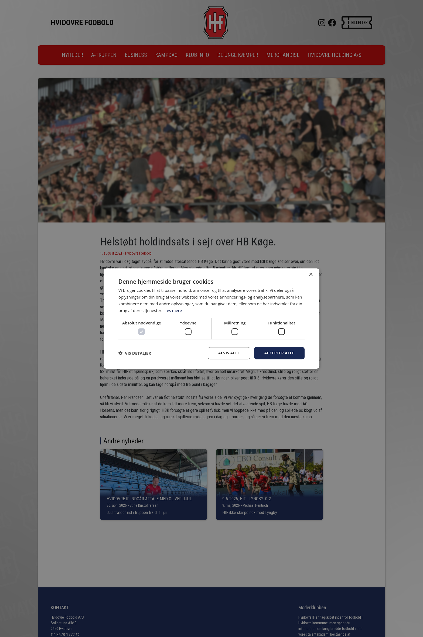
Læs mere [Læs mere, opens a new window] (172, 310)
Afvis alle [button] (229, 352)
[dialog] (211, 318)
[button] (134, 353)
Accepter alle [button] (279, 352)
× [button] (311, 275)
